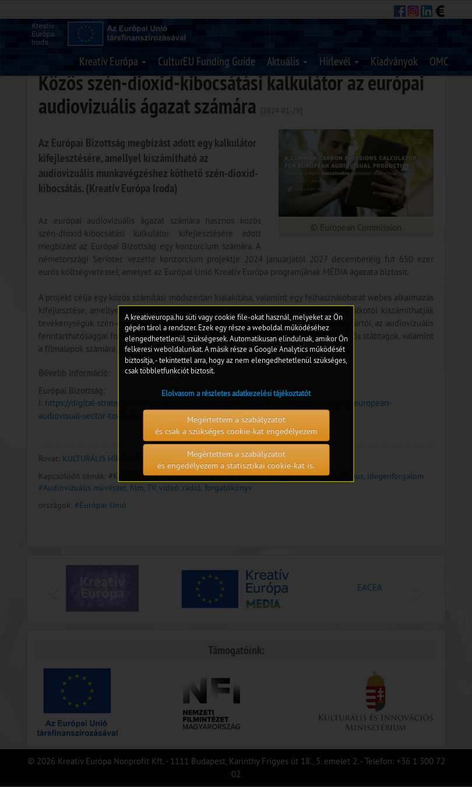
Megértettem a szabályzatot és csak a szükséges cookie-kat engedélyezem (236, 425)
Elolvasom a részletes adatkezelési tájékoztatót (236, 393)
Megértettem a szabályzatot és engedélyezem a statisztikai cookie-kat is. (236, 460)
